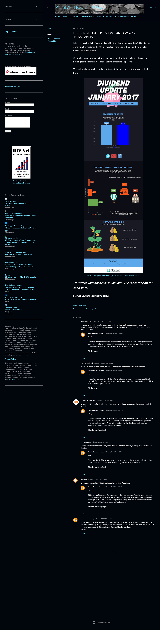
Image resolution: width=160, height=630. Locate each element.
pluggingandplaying (87, 519)
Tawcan (8, 275)
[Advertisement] (113, 592)
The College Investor (13, 285)
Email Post (82, 305)
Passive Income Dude (88, 400)
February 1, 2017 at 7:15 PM (97, 479)
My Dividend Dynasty (13, 297)
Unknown (84, 479)
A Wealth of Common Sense (16, 252)
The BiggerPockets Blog (14, 226)
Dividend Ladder (11, 238)
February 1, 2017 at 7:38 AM (103, 321)
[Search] (152, 7)
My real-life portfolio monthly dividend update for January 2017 (113, 275)
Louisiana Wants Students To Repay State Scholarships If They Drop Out (19, 288)
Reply (83, 358)
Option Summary (122, 17)
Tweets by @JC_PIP (12, 86)
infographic (51, 41)
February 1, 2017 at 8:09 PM (114, 410)
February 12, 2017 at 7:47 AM (104, 519)
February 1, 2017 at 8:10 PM (114, 371)
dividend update (53, 38)
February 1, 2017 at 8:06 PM (114, 487)
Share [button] (48, 28)
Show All (8, 314)
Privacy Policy (10, 359)
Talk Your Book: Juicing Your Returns (19, 254)
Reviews (11, 380)
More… (134, 17)
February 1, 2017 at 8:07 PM (114, 452)
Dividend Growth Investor (21, 183)
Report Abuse (11, 31)
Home (58, 17)
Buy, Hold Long (86, 442)
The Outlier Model (12, 263)
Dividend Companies (71, 17)
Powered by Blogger (101, 622)
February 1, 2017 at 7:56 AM (114, 333)
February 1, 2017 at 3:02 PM (105, 400)
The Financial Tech (87, 363)
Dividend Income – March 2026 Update (20, 277)
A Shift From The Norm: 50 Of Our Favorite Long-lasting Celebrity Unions (20, 266)
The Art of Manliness (13, 213)
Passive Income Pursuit (82, 7)
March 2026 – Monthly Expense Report (20, 299)
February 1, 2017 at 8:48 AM (103, 363)
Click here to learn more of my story (20, 53)
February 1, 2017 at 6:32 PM (101, 442)
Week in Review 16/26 (13, 310)
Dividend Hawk (11, 307)
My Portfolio (88, 17)
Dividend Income (105, 17)
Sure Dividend (10, 201)
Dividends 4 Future (87, 321)
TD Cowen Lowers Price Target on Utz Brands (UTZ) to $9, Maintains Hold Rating (20, 242)
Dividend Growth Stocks (21, 181)
